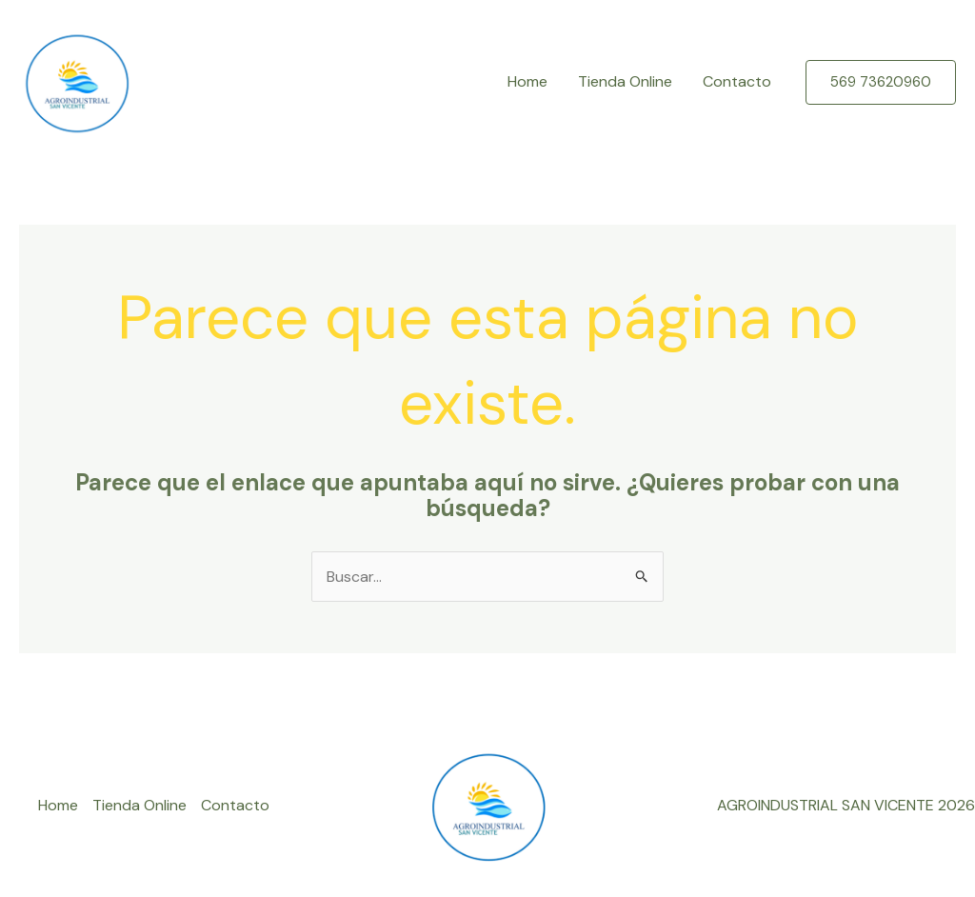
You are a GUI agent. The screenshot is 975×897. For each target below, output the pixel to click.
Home (527, 81)
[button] (881, 82)
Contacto (737, 81)
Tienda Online (625, 81)
